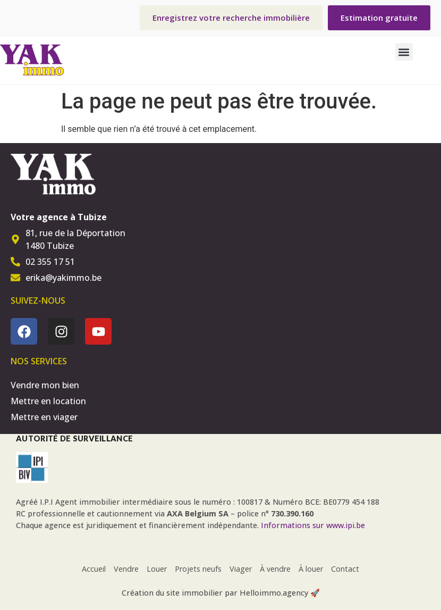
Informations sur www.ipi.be (313, 525)
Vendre (126, 569)
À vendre (275, 569)
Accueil (94, 569)
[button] (404, 52)
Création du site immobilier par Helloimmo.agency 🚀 (221, 593)
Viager (241, 569)
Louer (157, 569)
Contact (345, 569)
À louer (311, 569)
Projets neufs (198, 569)
